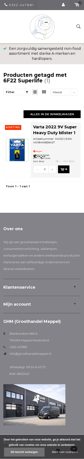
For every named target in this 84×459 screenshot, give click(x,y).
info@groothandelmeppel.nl (30, 353)
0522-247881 (18, 347)
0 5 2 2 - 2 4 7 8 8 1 (18, 5)
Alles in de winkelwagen (52, 114)
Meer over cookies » (65, 452)
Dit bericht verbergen (24, 452)
